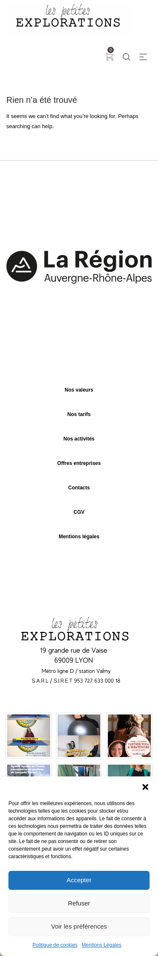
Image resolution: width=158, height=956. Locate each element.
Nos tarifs (79, 414)
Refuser (79, 903)
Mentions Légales (101, 945)
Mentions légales (79, 537)
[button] (145, 787)
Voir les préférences (79, 926)
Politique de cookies (55, 945)
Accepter (79, 879)
